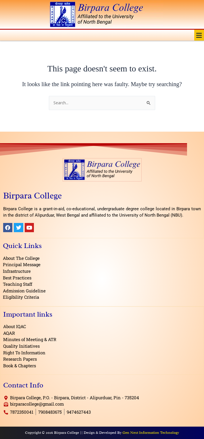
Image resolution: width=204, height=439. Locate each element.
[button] (199, 35)
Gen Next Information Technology (150, 432)
